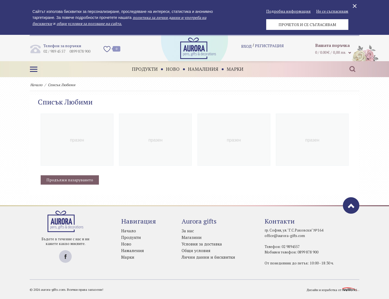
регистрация (269, 48)
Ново (170, 69)
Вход (246, 48)
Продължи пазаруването (69, 179)
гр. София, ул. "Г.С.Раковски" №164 (294, 230)
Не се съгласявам (332, 11)
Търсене (349, 69)
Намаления (200, 69)
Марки (232, 69)
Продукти (142, 69)
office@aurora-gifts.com (285, 235)
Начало (36, 84)
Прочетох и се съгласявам (307, 24)
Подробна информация (288, 11)
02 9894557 (291, 246)
